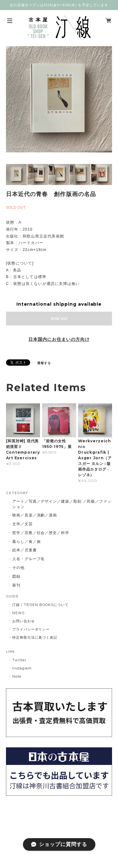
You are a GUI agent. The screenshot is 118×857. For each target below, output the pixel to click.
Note (16, 676)
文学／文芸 (22, 523)
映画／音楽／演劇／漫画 (34, 515)
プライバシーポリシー (31, 629)
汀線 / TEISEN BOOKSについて (40, 605)
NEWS (18, 613)
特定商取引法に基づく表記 (35, 637)
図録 (16, 576)
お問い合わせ (23, 621)
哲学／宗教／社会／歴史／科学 (40, 532)
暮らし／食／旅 (26, 541)
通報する (44, 363)
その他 (18, 567)
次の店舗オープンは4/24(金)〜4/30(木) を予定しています (59, 5)
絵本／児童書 (24, 550)
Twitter (19, 660)
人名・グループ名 (28, 558)
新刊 (16, 585)
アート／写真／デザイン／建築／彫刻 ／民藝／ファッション (61, 504)
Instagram (22, 668)
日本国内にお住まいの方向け (58, 339)
